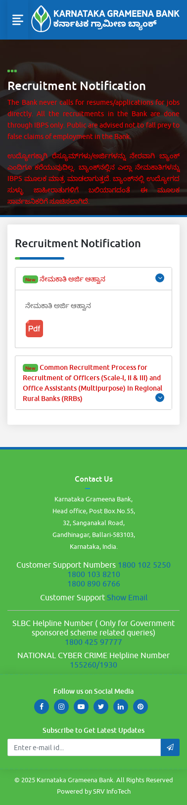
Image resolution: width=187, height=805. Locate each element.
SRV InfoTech (112, 791)
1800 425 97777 (93, 641)
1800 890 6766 (93, 583)
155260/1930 (93, 664)
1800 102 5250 (144, 564)
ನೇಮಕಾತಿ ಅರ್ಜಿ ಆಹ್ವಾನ (93, 278)
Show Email (127, 597)
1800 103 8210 (93, 574)
